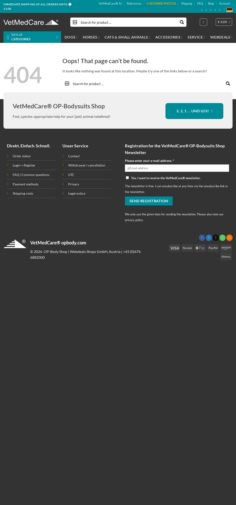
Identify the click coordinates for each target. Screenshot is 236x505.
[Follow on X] (207, 10)
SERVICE (196, 37)
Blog (211, 3)
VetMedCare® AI (110, 3)
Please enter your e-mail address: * (149, 161)
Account (224, 3)
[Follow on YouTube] (220, 10)
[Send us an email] (211, 10)
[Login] (203, 22)
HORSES (91, 37)
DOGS (71, 37)
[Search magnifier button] (182, 22)
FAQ (200, 3)
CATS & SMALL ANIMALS (127, 37)
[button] (224, 22)
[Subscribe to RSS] (216, 10)
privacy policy (134, 220)
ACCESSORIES (169, 37)
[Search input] (129, 22)
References (134, 3)
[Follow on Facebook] (202, 10)
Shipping (186, 3)
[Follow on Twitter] (209, 238)
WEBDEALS (221, 37)
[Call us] (222, 238)
